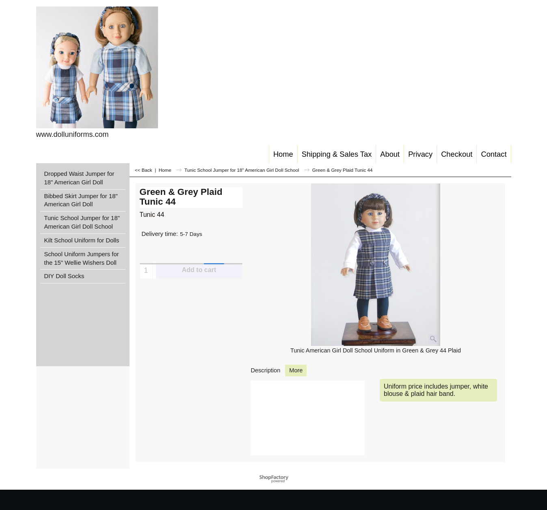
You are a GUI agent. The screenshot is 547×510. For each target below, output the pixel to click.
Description (266, 370)
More (296, 370)
